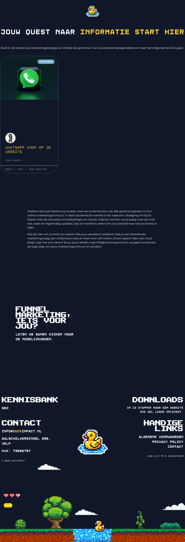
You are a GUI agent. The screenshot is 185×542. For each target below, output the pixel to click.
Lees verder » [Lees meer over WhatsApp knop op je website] (14, 166)
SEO (5, 408)
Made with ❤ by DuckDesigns (165, 456)
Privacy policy (167, 442)
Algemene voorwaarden (161, 437)
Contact (175, 447)
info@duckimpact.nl (110, 242)
